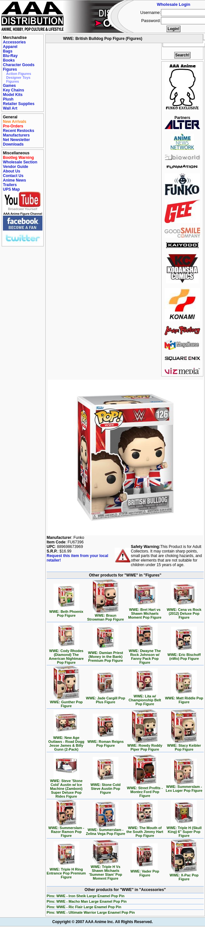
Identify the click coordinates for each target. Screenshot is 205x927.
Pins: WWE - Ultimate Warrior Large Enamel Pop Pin (91, 912)
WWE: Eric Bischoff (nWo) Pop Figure (184, 654)
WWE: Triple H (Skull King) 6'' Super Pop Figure (183, 830)
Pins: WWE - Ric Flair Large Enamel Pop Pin (84, 907)
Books (9, 60)
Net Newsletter (16, 139)
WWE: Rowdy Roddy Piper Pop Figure (144, 745)
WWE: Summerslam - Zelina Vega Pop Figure (105, 830)
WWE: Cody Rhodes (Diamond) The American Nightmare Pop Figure (66, 655)
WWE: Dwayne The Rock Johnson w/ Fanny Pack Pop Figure (145, 655)
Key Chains (13, 90)
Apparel (10, 46)
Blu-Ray (10, 55)
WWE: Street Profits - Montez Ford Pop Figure (145, 790)
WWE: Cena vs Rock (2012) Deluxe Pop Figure (184, 611)
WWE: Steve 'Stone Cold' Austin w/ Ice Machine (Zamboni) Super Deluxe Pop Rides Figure (66, 787)
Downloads (13, 144)
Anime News (14, 180)
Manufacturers (16, 135)
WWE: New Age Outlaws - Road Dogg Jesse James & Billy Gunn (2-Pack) (66, 741)
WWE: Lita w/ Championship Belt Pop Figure (145, 698)
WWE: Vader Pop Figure (145, 871)
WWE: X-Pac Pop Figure (184, 875)
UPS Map (11, 189)
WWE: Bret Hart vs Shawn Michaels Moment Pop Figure (145, 611)
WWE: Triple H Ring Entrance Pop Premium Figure (66, 871)
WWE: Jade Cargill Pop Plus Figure (105, 698)
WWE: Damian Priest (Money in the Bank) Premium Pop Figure (105, 655)
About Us (11, 171)
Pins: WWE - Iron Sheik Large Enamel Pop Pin (85, 896)
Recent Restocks (18, 130)
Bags (7, 51)
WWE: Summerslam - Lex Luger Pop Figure (184, 786)
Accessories (14, 42)
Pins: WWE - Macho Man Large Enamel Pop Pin (87, 901)
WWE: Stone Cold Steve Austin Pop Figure (105, 786)
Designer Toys (18, 77)
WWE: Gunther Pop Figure (66, 702)
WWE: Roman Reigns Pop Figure (105, 741)
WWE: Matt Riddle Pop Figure (184, 698)
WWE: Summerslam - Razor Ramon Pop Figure (66, 830)
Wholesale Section (20, 162)
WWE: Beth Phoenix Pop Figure (66, 611)
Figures (10, 69)
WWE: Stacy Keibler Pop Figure (184, 745)
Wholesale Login (173, 4)
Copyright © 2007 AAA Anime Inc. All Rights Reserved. (102, 922)
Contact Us (13, 175)
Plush (8, 99)
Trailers (10, 185)
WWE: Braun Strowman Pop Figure (105, 615)
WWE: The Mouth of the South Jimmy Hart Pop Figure (144, 830)
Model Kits (13, 94)
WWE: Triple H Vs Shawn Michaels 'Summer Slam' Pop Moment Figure (105, 871)
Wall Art (10, 108)
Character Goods (18, 65)
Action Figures (18, 74)
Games (9, 85)
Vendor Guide (15, 166)
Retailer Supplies (18, 103)
